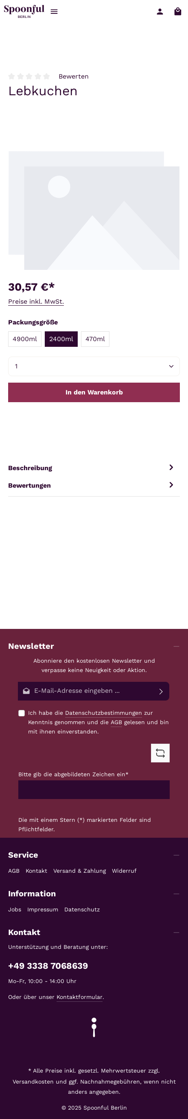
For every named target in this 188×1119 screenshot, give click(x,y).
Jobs (14, 909)
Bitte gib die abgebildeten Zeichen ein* (73, 774)
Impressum (42, 909)
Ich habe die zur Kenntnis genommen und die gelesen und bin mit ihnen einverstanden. (98, 721)
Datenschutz (82, 909)
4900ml (25, 339)
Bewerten (74, 76)
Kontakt (36, 870)
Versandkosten (33, 1081)
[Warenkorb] (178, 11)
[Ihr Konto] (160, 11)
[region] (94, 209)
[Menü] (54, 11)
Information (32, 893)
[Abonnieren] (161, 691)
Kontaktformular (80, 997)
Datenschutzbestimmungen (103, 713)
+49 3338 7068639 (48, 966)
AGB (116, 722)
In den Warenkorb (94, 392)
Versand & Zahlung (79, 870)
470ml (95, 339)
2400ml (61, 339)
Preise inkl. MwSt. (36, 301)
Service (23, 855)
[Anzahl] (94, 366)
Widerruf (124, 870)
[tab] (92, 468)
